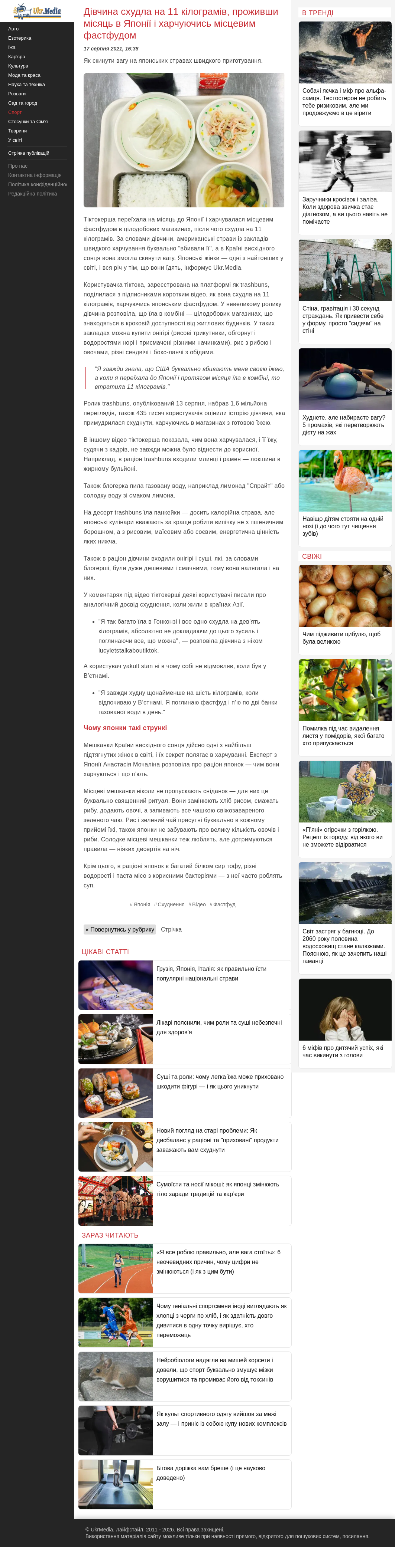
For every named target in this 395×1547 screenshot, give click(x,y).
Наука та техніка (26, 84)
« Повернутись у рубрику (119, 929)
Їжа (12, 47)
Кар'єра (16, 56)
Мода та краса (24, 75)
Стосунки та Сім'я (28, 121)
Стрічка (171, 929)
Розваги (17, 93)
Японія (141, 904)
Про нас (17, 166)
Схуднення (171, 904)
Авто (13, 29)
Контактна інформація (35, 175)
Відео (199, 904)
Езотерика (19, 38)
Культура (18, 66)
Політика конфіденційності (40, 184)
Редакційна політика (32, 194)
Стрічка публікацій (28, 153)
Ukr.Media (227, 268)
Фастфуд (224, 904)
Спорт (15, 112)
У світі (15, 140)
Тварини (17, 131)
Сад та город (22, 103)
